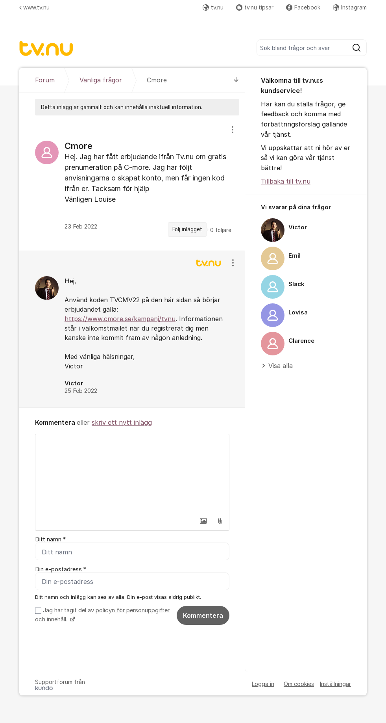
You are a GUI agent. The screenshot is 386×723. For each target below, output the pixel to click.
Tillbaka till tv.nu (285, 181)
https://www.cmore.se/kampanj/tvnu (120, 319)
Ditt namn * (50, 539)
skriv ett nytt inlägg (122, 422)
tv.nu (213, 7)
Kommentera (203, 615)
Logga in (263, 683)
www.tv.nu (34, 7)
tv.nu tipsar (254, 7)
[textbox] (132, 473)
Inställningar (335, 683)
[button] (203, 521)
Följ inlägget (187, 229)
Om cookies (299, 683)
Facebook (303, 7)
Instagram (350, 7)
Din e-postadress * (60, 569)
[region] (132, 182)
